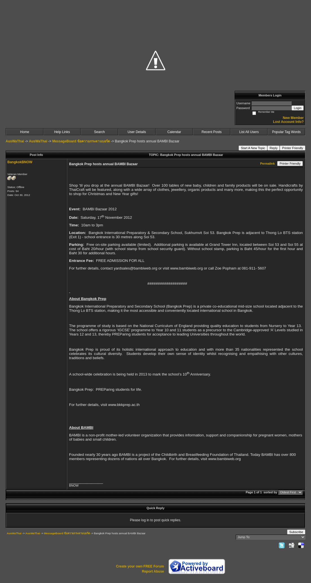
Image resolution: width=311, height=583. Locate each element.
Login (297, 108)
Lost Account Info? (288, 122)
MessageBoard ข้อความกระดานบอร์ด (81, 141)
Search (99, 132)
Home (24, 132)
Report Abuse (153, 571)
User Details (137, 132)
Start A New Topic (253, 148)
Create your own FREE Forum (140, 566)
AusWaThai (15, 141)
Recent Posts (212, 132)
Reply (273, 148)
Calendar (174, 132)
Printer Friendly (292, 148)
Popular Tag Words (286, 132)
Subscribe (296, 532)
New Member (293, 118)
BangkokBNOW (19, 162)
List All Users (249, 132)
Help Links (62, 132)
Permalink (267, 163)
